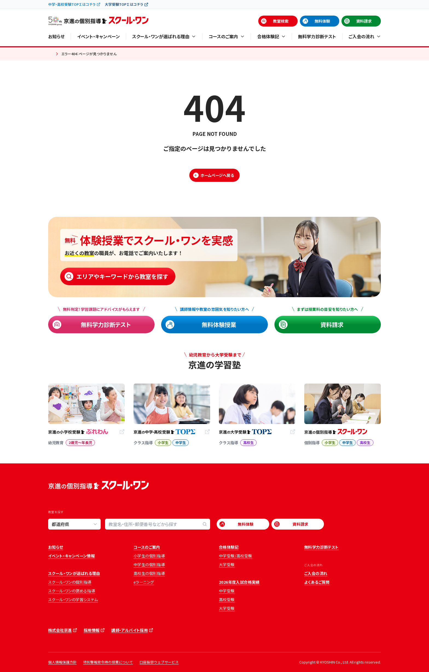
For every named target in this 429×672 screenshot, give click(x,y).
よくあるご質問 (317, 582)
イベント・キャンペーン (98, 36)
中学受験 (227, 591)
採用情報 (92, 630)
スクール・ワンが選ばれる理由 (74, 573)
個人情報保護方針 (62, 662)
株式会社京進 (60, 630)
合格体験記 (229, 547)
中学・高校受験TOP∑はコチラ (71, 4)
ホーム (50, 54)
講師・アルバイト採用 (129, 630)
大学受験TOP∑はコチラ (124, 4)
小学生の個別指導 (149, 556)
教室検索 (280, 21)
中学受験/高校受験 (235, 556)
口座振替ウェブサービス (159, 662)
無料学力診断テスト (317, 36)
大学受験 (227, 564)
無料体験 (322, 21)
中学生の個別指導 (149, 564)
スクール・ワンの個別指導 (69, 582)
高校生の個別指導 (149, 573)
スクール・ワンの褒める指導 (71, 591)
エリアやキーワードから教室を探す (122, 276)
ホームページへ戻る (217, 175)
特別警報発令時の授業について (108, 662)
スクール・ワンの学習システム (73, 599)
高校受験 (227, 599)
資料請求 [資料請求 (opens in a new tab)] (364, 21)
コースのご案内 (147, 547)
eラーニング (144, 582)
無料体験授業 (219, 324)
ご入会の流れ (315, 573)
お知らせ (56, 36)
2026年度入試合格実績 (239, 582)
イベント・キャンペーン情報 (71, 556)
